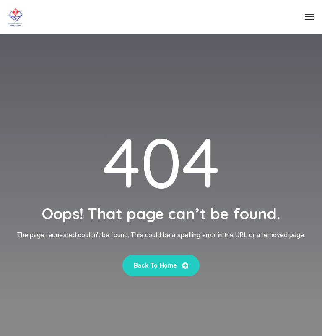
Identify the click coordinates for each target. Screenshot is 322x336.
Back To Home (161, 265)
